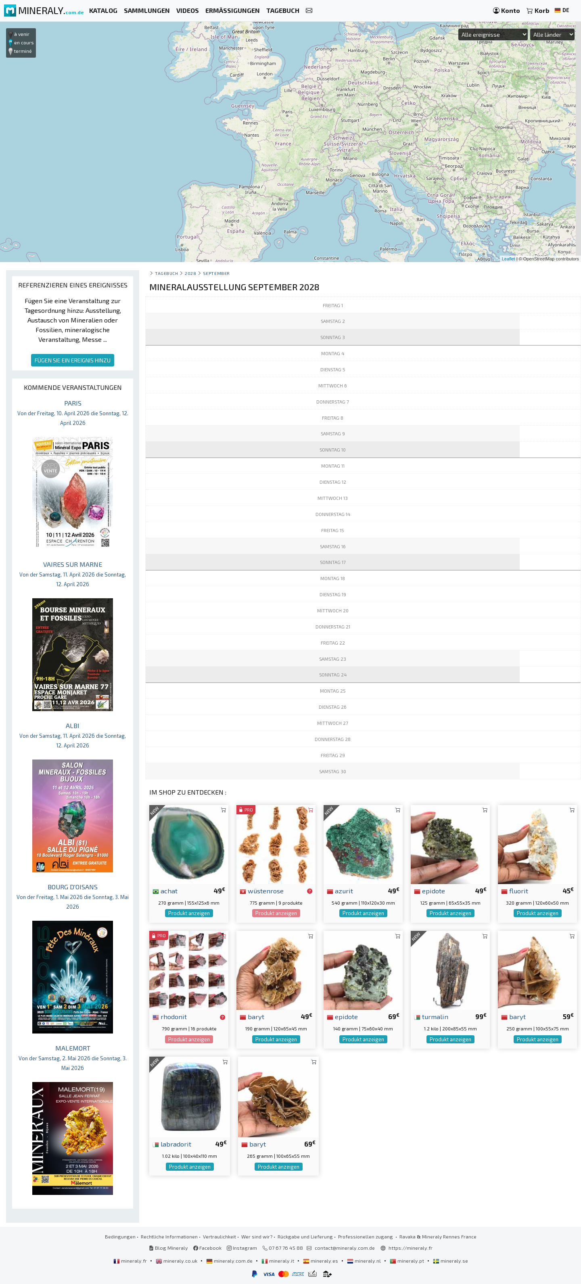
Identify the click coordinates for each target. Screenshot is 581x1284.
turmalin (431, 1016)
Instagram (242, 1248)
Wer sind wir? (256, 1236)
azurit (340, 891)
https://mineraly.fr (411, 1248)
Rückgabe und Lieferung (305, 1236)
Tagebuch (166, 273)
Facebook (207, 1248)
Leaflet (508, 258)
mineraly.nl (364, 1260)
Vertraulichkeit (219, 1236)
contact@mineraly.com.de (345, 1248)
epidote (429, 891)
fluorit (514, 891)
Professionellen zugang (366, 1236)
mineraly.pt (407, 1260)
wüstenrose (262, 891)
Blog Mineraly (168, 1248)
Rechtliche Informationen (169, 1236)
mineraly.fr (130, 1260)
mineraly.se (450, 1260)
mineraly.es (321, 1260)
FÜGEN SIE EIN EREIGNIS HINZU (73, 360)
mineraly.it (278, 1260)
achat (165, 891)
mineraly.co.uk (177, 1260)
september (216, 273)
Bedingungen (120, 1236)
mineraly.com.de (230, 1260)
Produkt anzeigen (189, 913)
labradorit (172, 1144)
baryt (252, 1016)
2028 (190, 273)
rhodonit (170, 1016)
